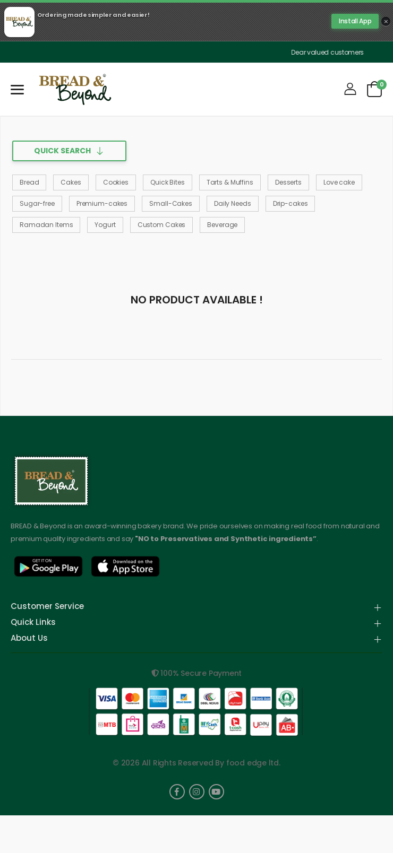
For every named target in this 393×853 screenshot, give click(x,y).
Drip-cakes (290, 203)
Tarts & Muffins (230, 182)
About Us (29, 638)
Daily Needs (232, 203)
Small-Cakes (170, 203)
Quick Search (62, 150)
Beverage (222, 224)
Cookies (116, 182)
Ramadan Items (46, 224)
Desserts (288, 182)
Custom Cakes (162, 224)
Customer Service (47, 607)
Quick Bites (167, 182)
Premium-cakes (101, 203)
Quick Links (33, 623)
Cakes (71, 182)
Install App (355, 20)
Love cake (339, 182)
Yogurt (105, 224)
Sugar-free (37, 203)
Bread (29, 182)
